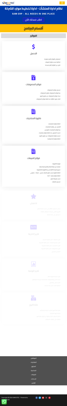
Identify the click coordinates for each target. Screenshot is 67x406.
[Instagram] (46, 398)
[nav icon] (62, 2)
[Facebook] (36, 398)
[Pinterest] (49, 398)
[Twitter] (40, 398)
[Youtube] (43, 398)
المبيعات (33, 374)
